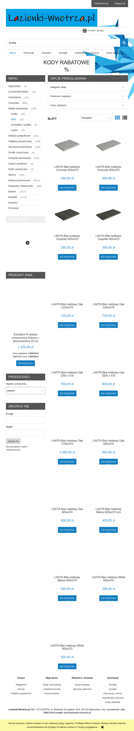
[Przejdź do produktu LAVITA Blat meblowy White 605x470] (108, 556)
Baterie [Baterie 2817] (12, 191)
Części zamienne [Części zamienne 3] (17, 163)
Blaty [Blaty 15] (13, 119)
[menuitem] (13, 53)
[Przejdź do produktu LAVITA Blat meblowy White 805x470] (67, 624)
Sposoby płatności (82, 689)
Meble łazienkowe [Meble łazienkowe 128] (18, 108)
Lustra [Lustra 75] (14, 130)
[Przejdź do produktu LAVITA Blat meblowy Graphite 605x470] (67, 215)
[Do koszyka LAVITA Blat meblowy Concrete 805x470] (108, 187)
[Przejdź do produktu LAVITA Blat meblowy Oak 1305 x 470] (67, 351)
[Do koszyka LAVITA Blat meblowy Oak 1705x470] (67, 461)
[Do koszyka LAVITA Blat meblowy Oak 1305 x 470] (67, 393)
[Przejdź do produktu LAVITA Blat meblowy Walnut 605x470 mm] (108, 488)
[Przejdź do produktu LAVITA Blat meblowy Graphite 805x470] (108, 215)
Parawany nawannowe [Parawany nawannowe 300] (20, 186)
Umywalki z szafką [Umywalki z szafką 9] (21, 124)
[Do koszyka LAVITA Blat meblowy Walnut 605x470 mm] (108, 530)
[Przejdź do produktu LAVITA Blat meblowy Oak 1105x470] (67, 283)
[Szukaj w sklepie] (63, 43)
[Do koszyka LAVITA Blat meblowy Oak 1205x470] (108, 325)
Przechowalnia (51, 693)
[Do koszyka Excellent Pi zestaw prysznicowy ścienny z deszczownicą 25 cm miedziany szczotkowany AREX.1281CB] (25, 363)
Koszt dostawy (82, 684)
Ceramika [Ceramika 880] (13, 103)
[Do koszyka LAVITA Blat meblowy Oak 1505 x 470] (108, 393)
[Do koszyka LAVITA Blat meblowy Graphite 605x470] (67, 257)
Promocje (13, 208)
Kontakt (113, 684)
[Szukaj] (124, 43)
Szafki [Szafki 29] (14, 114)
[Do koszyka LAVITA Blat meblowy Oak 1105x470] (67, 325)
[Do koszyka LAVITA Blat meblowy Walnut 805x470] (67, 598)
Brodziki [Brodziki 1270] (12, 197)
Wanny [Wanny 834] (12, 174)
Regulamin (21, 684)
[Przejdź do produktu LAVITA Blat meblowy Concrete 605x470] (67, 146)
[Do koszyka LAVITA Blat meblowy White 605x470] (108, 598)
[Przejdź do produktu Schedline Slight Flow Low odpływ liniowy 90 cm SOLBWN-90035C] (25, 257)
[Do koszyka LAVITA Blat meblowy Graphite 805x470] (108, 257)
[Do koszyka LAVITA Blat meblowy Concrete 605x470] (67, 187)
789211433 (49, 712)
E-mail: (10, 414)
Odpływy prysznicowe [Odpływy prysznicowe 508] (20, 141)
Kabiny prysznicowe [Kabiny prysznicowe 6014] (19, 180)
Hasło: (9, 426)
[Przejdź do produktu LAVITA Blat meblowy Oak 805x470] (67, 488)
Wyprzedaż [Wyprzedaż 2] (14, 86)
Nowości (13, 202)
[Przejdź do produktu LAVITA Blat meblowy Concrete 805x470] (108, 146)
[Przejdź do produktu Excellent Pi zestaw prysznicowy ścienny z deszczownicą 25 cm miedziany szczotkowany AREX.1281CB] (25, 313)
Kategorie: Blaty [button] (58, 87)
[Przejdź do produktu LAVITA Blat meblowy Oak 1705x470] (67, 420)
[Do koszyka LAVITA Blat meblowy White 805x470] (67, 666)
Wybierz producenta (16, 384)
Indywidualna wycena (113, 697)
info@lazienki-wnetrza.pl (77, 712)
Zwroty (21, 689)
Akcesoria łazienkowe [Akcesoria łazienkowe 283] (20, 146)
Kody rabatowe (112, 702)
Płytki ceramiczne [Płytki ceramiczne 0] (17, 169)
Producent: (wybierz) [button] (60, 96)
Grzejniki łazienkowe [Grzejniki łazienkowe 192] (19, 158)
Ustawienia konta (51, 689)
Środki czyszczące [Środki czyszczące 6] (18, 152)
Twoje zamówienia (51, 684)
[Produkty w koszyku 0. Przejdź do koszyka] (93, 30)
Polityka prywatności (21, 693)
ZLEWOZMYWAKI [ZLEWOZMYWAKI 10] (18, 91)
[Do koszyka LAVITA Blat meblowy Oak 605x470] (108, 461)
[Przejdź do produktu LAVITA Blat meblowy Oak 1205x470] (108, 283)
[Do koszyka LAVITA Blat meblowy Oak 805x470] (67, 530)
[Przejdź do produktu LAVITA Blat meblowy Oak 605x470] (108, 420)
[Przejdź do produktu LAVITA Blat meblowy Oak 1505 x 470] (108, 351)
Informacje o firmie (112, 693)
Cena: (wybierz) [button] (58, 105)
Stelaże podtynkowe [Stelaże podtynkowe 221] (19, 135)
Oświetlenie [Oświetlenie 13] (14, 97)
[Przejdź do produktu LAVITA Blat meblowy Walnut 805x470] (67, 556)
